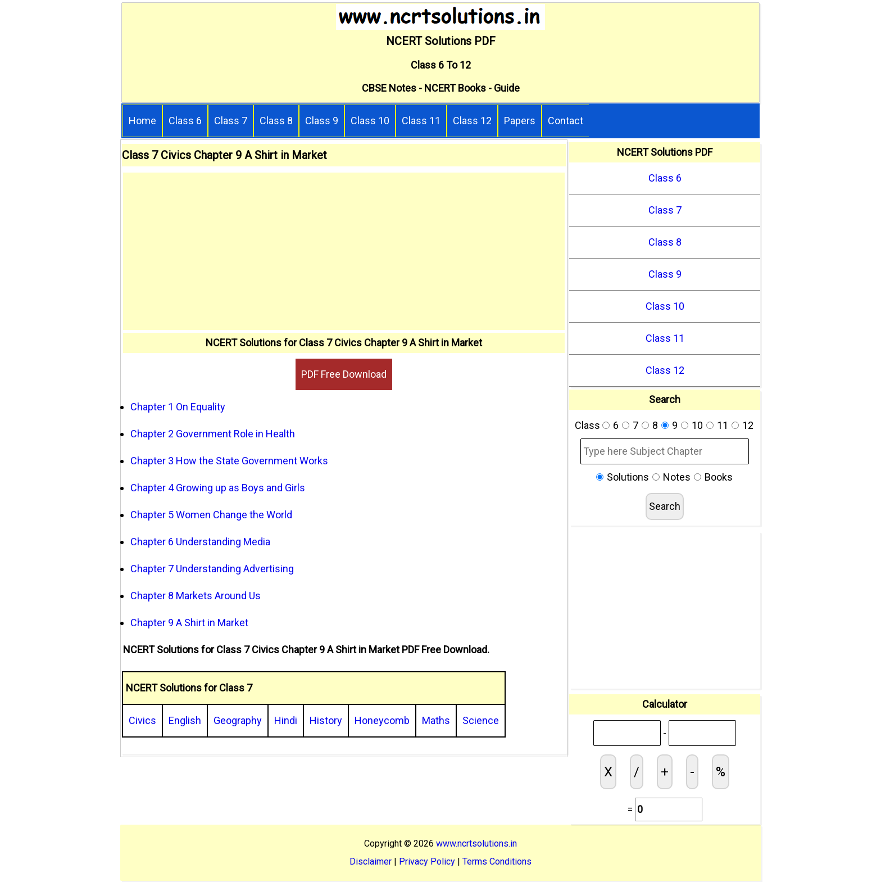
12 (747, 425)
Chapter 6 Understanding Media (200, 542)
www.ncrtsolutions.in (476, 843)
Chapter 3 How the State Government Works (229, 461)
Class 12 (472, 120)
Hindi (285, 720)
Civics (142, 720)
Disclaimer (370, 861)
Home (142, 120)
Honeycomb (382, 720)
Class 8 (276, 120)
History (326, 720)
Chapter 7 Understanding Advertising (212, 569)
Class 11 (421, 120)
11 (722, 425)
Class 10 (370, 120)
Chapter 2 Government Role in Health (212, 434)
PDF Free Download (344, 374)
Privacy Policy (427, 861)
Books (719, 477)
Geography (238, 720)
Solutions (628, 477)
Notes (677, 477)
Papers (519, 120)
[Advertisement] (344, 251)
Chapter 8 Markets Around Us (195, 595)
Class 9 (321, 120)
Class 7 (230, 120)
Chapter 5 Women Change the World (211, 515)
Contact (565, 120)
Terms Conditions (497, 861)
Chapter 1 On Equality (177, 407)
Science (480, 720)
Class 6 (185, 120)
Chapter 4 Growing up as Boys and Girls (217, 488)
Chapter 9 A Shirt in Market (189, 622)
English (185, 720)
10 (697, 425)
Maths (436, 720)
